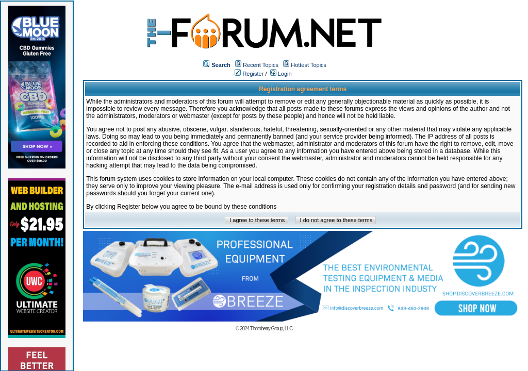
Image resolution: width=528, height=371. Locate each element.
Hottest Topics (308, 65)
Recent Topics (260, 65)
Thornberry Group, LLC (271, 328)
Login (281, 74)
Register (249, 74)
